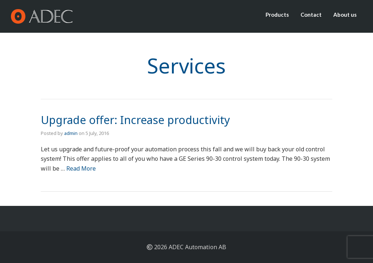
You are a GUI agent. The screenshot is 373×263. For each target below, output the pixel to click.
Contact (311, 14)
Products (277, 14)
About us (345, 14)
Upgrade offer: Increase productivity (135, 119)
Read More (81, 168)
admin (71, 133)
